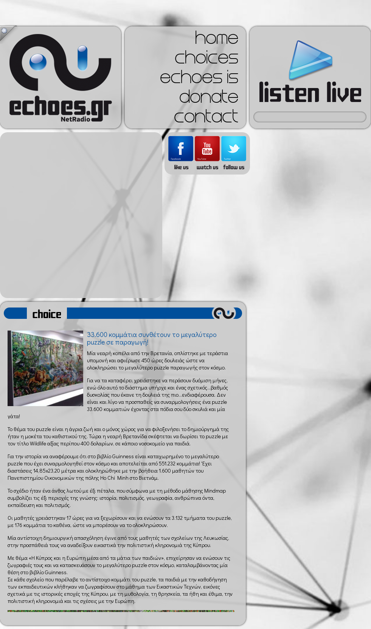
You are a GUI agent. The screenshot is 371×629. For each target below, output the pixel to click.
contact (206, 118)
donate (208, 99)
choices (206, 59)
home (216, 40)
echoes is (199, 79)
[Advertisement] (79, 215)
